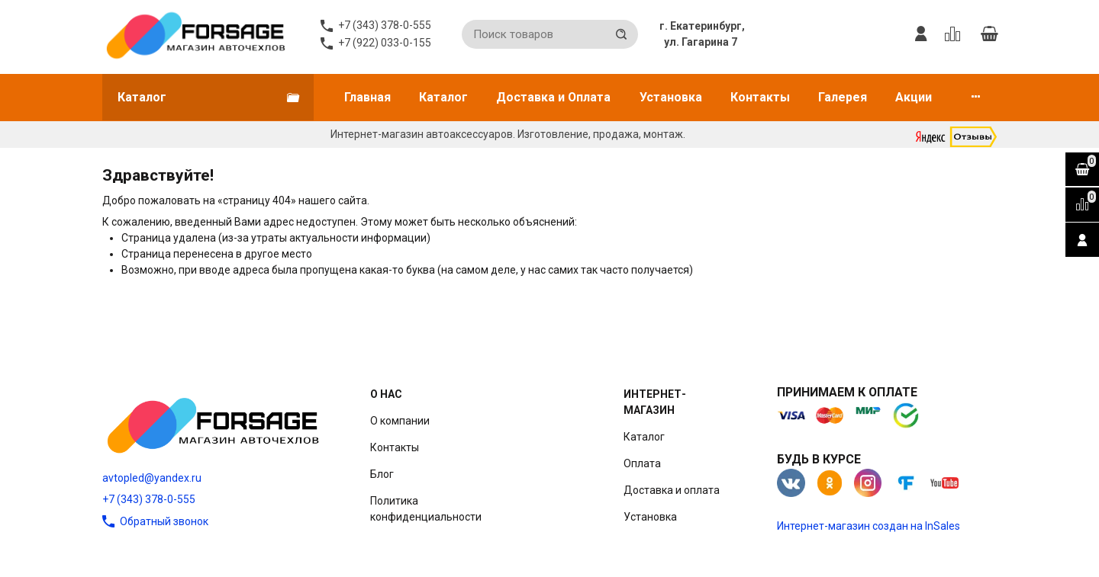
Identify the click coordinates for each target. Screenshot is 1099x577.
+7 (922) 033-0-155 (384, 43)
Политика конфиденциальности (426, 509)
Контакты (760, 97)
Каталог (443, 97)
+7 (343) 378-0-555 (148, 499)
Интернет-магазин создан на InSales (868, 526)
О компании (400, 421)
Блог (382, 474)
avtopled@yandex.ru (151, 478)
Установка (671, 97)
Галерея (842, 97)
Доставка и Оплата (553, 97)
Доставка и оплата (672, 490)
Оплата (642, 463)
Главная (367, 97)
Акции (913, 97)
